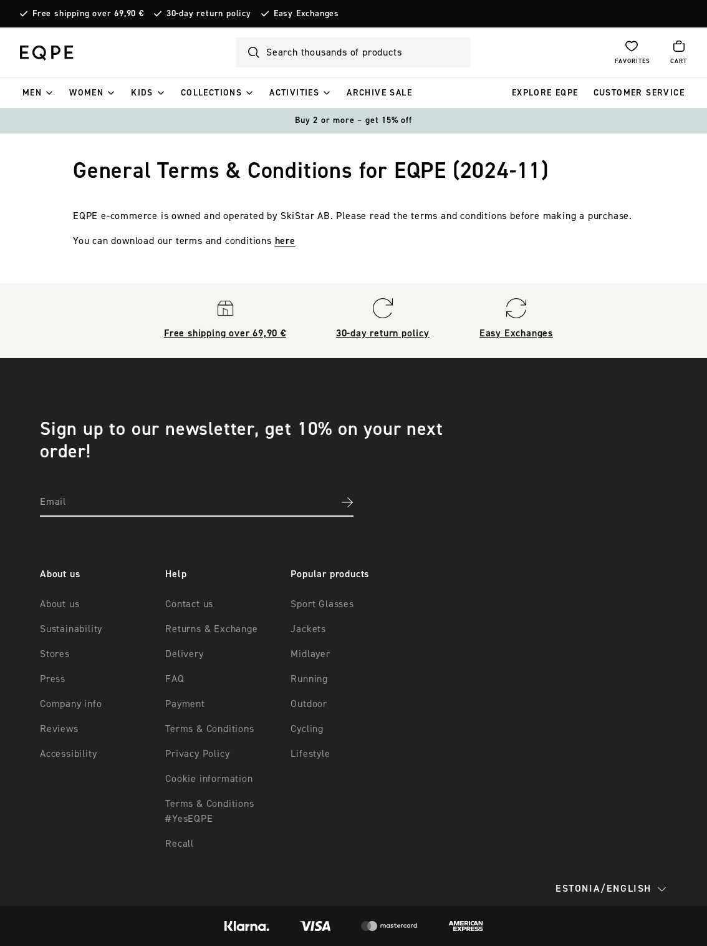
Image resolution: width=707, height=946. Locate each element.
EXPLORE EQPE (545, 93)
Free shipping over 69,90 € (88, 13)
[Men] (49, 93)
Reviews (59, 729)
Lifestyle (310, 754)
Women (86, 93)
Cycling (307, 729)
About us (59, 604)
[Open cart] (678, 52)
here (285, 241)
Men (32, 93)
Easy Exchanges (306, 13)
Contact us (189, 604)
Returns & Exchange (211, 629)
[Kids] (161, 93)
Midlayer (310, 654)
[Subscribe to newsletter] (347, 502)
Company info (71, 704)
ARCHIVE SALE (379, 93)
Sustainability (71, 629)
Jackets (308, 629)
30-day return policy (208, 13)
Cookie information (208, 779)
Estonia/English (611, 888)
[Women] (111, 93)
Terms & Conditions (209, 729)
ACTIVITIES (294, 93)
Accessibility (68, 754)
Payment (185, 704)
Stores (55, 654)
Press (52, 679)
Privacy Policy (197, 754)
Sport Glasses (322, 604)
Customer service (639, 93)
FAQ (174, 679)
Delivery (184, 654)
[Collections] (249, 93)
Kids (142, 93)
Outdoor (309, 704)
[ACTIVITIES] (327, 93)
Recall (179, 843)
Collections (211, 93)
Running (309, 679)
